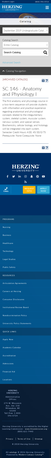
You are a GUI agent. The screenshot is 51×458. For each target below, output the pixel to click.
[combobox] (25, 30)
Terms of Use (24, 439)
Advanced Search (11, 62)
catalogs (13, 452)
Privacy (9, 439)
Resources (9, 275)
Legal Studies (9, 259)
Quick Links (9, 332)
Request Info (29, 189)
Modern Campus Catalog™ (31, 455)
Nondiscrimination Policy (15, 315)
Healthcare (8, 243)
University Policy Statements (17, 323)
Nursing (6, 227)
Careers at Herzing (12, 291)
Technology (8, 251)
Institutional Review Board (16, 307)
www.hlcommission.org (36, 429)
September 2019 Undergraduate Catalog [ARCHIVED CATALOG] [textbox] (26, 30)
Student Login (8, 2)
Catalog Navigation (16, 70)
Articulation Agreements (15, 283)
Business (7, 235)
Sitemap (39, 439)
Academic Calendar (12, 347)
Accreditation (9, 356)
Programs (8, 219)
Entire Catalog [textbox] (11, 44)
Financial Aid (9, 372)
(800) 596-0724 (42, 2)
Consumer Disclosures (13, 299)
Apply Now (43, 189)
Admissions (8, 363)
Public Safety (9, 267)
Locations (7, 380)
